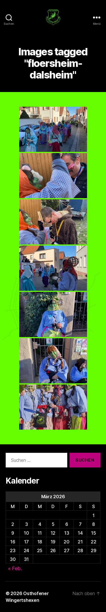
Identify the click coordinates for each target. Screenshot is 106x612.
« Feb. (15, 568)
